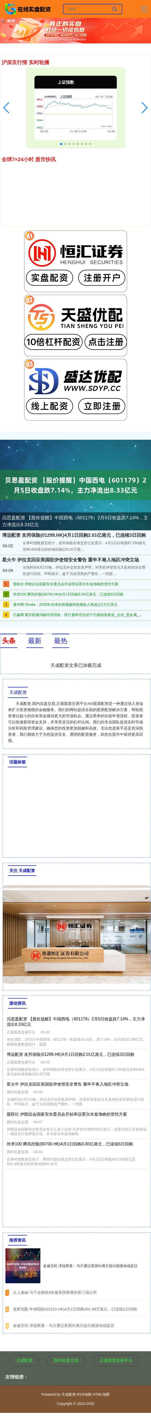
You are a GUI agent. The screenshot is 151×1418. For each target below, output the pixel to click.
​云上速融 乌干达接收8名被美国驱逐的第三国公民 (55, 1292)
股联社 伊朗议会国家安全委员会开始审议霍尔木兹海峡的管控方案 (66, 584)
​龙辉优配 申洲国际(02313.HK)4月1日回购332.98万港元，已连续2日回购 (75, 1309)
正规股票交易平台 (116, 1360)
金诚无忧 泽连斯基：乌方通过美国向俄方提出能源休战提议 (90, 1266)
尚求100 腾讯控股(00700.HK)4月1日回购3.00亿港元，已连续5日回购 (68, 594)
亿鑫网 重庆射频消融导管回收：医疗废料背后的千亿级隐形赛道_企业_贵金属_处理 (79, 615)
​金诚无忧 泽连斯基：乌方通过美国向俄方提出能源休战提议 (63, 1325)
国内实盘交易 (66, 1360)
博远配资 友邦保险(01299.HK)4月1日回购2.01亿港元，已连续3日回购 (74, 535)
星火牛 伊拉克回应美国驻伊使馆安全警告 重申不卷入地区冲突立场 (70, 559)
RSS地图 (84, 1394)
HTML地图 (101, 1394)
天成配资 (24, 1360)
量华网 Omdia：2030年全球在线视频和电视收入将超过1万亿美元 (65, 604)
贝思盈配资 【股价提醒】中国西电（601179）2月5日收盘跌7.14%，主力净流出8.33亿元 (75, 521)
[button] (6, 107)
